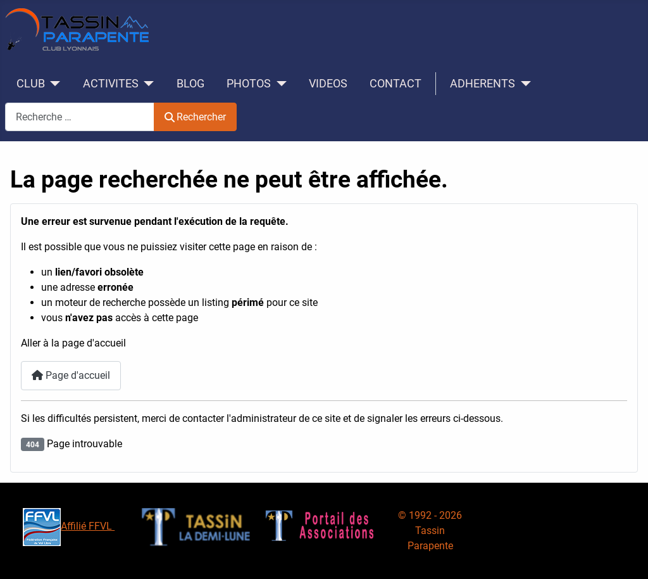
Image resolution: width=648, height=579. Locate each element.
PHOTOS (249, 83)
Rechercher (195, 117)
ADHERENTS (482, 83)
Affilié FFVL (69, 526)
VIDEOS (328, 83)
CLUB (30, 83)
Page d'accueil (71, 375)
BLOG (190, 83)
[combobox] (79, 117)
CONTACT (395, 83)
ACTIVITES (111, 83)
